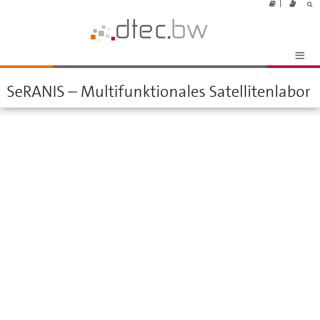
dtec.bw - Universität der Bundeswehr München (81, 12)
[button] (300, 54)
